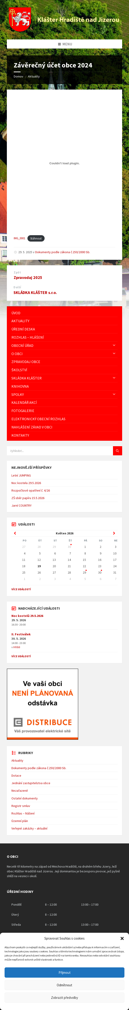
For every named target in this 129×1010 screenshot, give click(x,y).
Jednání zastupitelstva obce (30, 783)
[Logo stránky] (64, 30)
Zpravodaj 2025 (28, 277)
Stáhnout (36, 238)
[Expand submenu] (114, 345)
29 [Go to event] (84, 572)
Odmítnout (64, 985)
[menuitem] (64, 313)
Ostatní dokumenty (24, 798)
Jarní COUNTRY (21, 505)
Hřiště (16, 647)
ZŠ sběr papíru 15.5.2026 (27, 498)
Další (17, 287)
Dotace (16, 775)
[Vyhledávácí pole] (64, 450)
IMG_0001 (19, 238)
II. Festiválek (21, 634)
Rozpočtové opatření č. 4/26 (30, 490)
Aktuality (34, 76)
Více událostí (21, 589)
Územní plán (19, 821)
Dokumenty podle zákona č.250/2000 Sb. (62, 252)
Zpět (17, 272)
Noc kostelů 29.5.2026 (27, 616)
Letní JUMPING (21, 475)
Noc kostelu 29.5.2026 (26, 483)
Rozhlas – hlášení (23, 813)
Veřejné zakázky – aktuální (29, 828)
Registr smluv (20, 806)
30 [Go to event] (69, 547)
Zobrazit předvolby (64, 997)
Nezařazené (19, 790)
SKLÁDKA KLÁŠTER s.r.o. (35, 292)
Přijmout (65, 972)
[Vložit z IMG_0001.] (64, 163)
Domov (18, 76)
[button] (122, 938)
